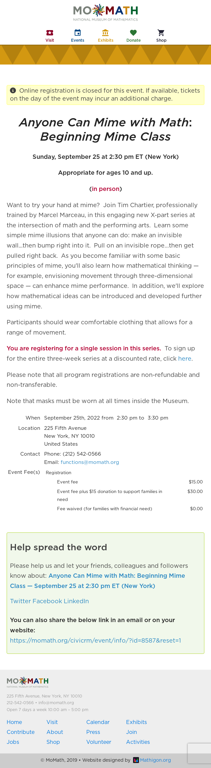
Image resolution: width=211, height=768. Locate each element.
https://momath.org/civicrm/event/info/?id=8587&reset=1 (95, 641)
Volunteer (98, 742)
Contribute (21, 732)
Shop (53, 742)
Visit (52, 722)
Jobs (13, 742)
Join (131, 732)
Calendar (97, 722)
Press (93, 732)
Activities (138, 742)
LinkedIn (76, 602)
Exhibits (136, 722)
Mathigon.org (152, 760)
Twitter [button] (20, 602)
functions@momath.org (90, 462)
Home (14, 722)
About (54, 732)
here (184, 359)
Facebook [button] (47, 602)
